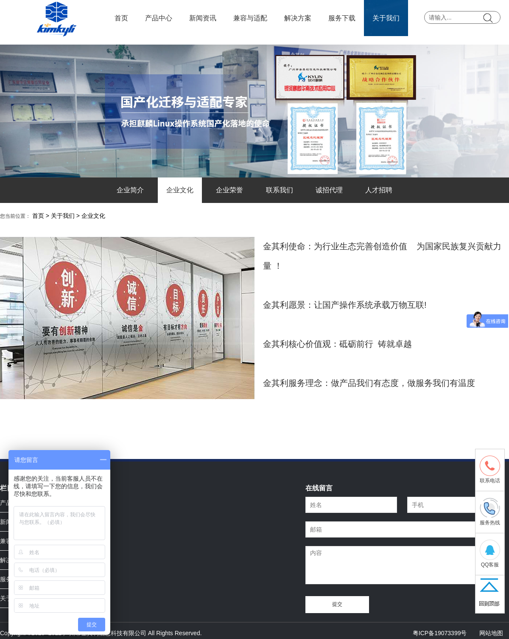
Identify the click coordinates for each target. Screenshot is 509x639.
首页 (121, 18)
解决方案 (297, 18)
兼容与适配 (250, 18)
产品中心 (158, 18)
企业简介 (130, 190)
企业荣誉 (229, 190)
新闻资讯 (202, 18)
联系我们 (279, 190)
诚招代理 (329, 190)
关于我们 (386, 18)
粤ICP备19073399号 (440, 633)
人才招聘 (378, 190)
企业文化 (179, 190)
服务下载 (341, 18)
